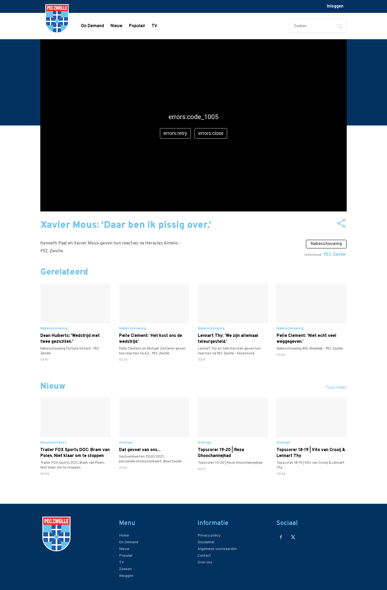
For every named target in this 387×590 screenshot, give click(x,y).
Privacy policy (209, 535)
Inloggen (335, 6)
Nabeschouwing (326, 244)
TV (154, 26)
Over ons (205, 562)
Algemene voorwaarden (217, 549)
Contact (204, 555)
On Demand (92, 26)
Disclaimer (206, 542)
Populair (137, 26)
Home (124, 535)
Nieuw (116, 26)
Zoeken (125, 569)
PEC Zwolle (334, 254)
